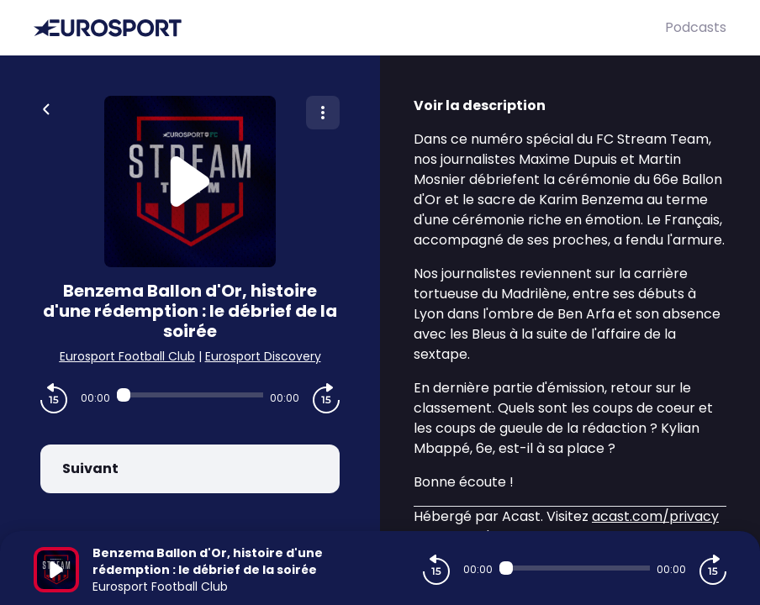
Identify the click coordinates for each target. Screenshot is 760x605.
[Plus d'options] (323, 112)
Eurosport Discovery (263, 356)
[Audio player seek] (190, 395)
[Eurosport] (349, 28)
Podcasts (695, 27)
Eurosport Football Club (127, 356)
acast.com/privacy (655, 516)
